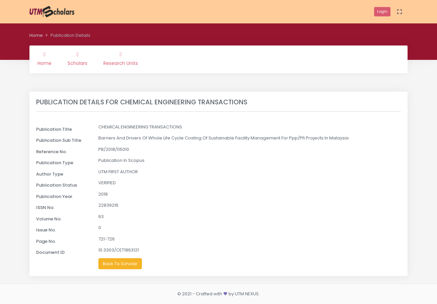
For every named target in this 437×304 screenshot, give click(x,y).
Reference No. (51, 151)
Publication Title (54, 129)
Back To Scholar (120, 264)
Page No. (46, 241)
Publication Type (54, 163)
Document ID (50, 252)
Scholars (77, 59)
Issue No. (46, 230)
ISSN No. (45, 207)
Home (36, 35)
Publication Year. (54, 196)
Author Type (49, 174)
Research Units (120, 59)
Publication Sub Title (58, 140)
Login (382, 11)
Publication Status (56, 185)
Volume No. (49, 219)
